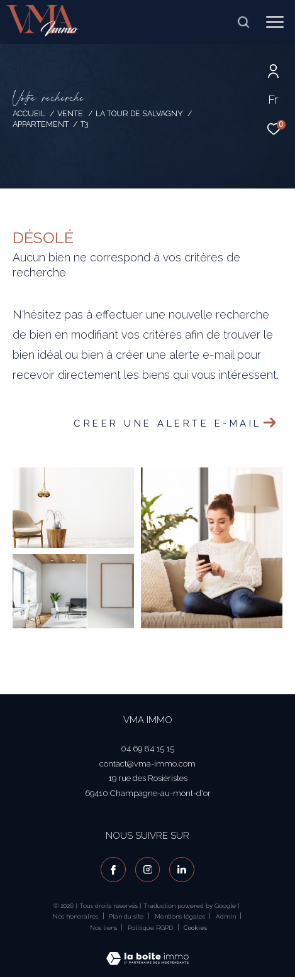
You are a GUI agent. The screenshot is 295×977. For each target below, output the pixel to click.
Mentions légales (181, 916)
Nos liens (104, 927)
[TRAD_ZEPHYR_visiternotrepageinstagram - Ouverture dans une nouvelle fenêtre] (147, 869)
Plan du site (127, 916)
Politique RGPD (150, 927)
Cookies (195, 927)
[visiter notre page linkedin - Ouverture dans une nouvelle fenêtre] (181, 869)
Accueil (29, 113)
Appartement (41, 124)
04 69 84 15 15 (147, 748)
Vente (70, 113)
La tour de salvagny (139, 113)
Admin (227, 916)
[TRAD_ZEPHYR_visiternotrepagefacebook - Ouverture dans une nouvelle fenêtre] (113, 869)
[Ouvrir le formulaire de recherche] (243, 22)
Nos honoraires (75, 916)
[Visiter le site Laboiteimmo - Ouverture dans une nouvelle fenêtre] (147, 950)
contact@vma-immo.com (147, 763)
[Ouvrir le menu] (275, 22)
